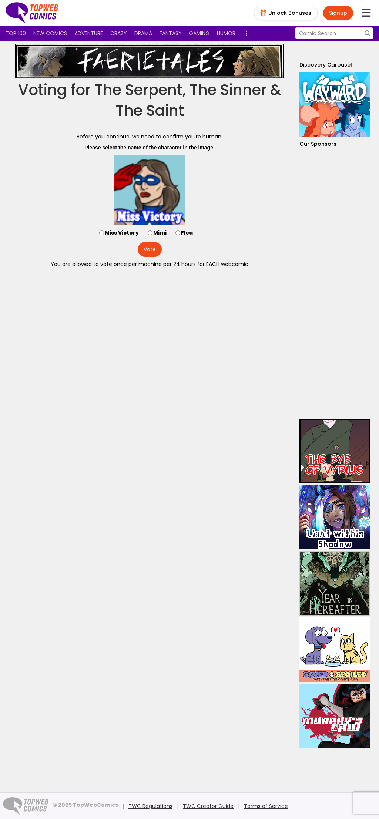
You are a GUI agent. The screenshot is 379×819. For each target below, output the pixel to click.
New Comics (50, 33)
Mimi (160, 232)
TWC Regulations (150, 806)
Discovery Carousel (325, 64)
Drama (143, 33)
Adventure (88, 33)
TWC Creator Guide (208, 806)
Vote (150, 249)
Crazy (118, 33)
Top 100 (16, 33)
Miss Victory (122, 232)
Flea (187, 232)
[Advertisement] (334, 283)
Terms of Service (266, 806)
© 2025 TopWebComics (85, 805)
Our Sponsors (317, 144)
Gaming (199, 33)
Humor (226, 33)
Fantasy (171, 33)
